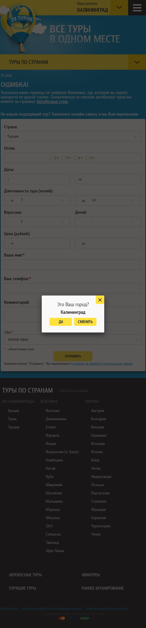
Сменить (85, 321)
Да (61, 321)
